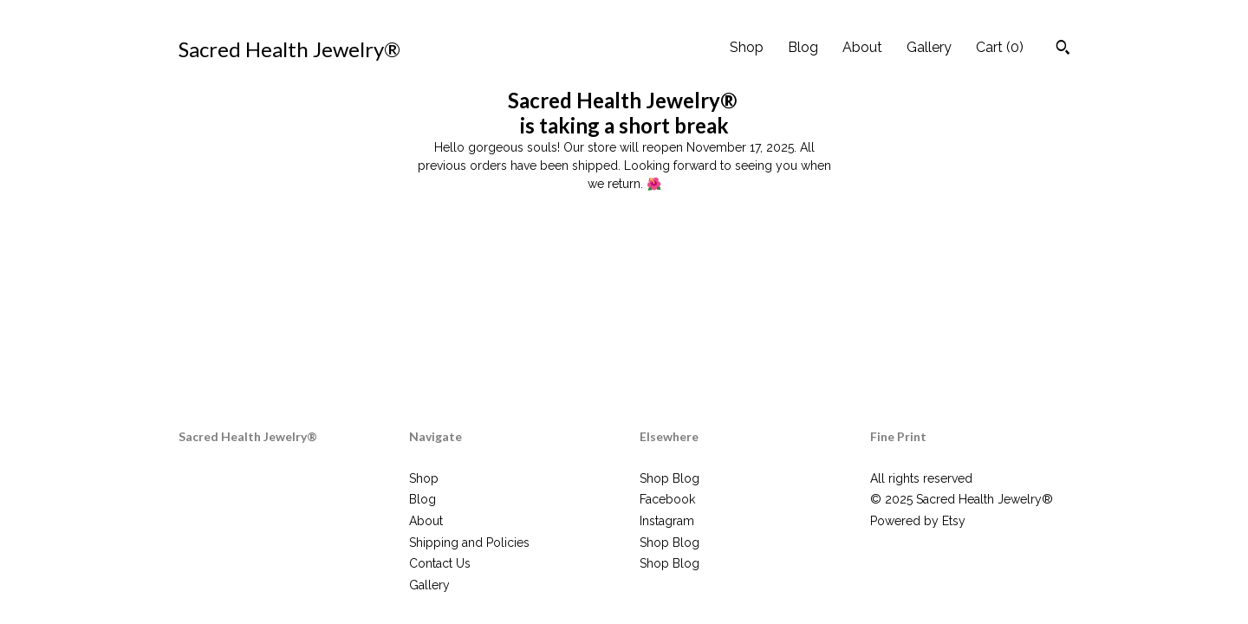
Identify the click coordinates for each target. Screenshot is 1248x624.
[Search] (1062, 49)
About (862, 47)
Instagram (667, 521)
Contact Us (440, 563)
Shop (747, 47)
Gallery (929, 47)
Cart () (1000, 47)
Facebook (667, 499)
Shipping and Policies (469, 542)
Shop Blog (669, 478)
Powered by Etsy (917, 521)
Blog (803, 47)
